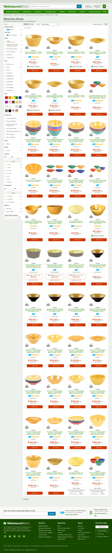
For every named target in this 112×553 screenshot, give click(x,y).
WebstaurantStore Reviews (65, 537)
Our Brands (81, 528)
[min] (7, 159)
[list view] (31, 24)
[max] (13, 159)
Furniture (82, 11)
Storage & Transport (95, 11)
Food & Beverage (51, 11)
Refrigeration (27, 11)
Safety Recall (61, 539)
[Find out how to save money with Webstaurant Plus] (29, 57)
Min (5, 157)
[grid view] (26, 24)
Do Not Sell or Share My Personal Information (55, 546)
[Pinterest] (24, 536)
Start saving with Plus (72, 514)
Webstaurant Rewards (45, 528)
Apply (13, 161)
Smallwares (38, 11)
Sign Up (51, 513)
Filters (6, 24)
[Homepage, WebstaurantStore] (17, 6)
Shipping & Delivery (101, 536)
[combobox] (55, 6)
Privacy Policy (16, 546)
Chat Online (99, 534)
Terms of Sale (7, 546)
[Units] (19, 159)
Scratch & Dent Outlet (64, 528)
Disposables (72, 11)
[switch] (105, 24)
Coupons (60, 532)
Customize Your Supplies (46, 532)
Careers (80, 530)
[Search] (19, 218)
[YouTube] (9, 536)
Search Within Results (11, 215)
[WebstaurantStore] (19, 523)
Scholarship (81, 534)
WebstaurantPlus (43, 526)
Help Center (101, 527)
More (105, 11)
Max (12, 157)
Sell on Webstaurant (83, 537)
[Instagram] (5, 536)
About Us (80, 526)
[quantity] (25, 70)
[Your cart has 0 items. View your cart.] (105, 6)
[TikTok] (19, 536)
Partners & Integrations (45, 537)
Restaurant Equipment (12, 11)
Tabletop (62, 11)
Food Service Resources (65, 534)
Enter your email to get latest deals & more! (19, 511)
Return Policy (81, 539)
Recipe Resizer (43, 534)
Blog (59, 526)
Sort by (38, 24)
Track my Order (102, 530)
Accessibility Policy (36, 546)
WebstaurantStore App (45, 530)
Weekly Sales (61, 530)
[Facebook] (14, 536)
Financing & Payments (84, 532)
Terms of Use (25, 546)
